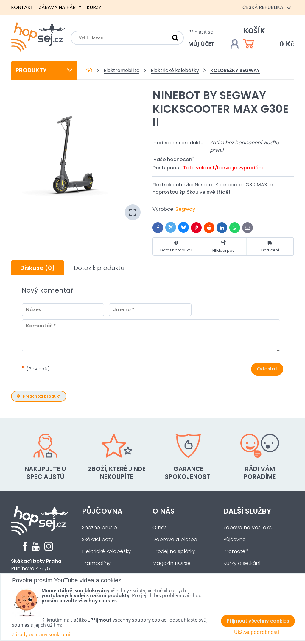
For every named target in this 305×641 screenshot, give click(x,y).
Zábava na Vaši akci (248, 527)
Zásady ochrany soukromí (41, 634)
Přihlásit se (200, 32)
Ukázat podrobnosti (256, 632)
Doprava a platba (174, 539)
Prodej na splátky (173, 551)
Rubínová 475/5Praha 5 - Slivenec (36, 568)
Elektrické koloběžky (106, 551)
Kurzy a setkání (241, 563)
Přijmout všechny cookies (258, 620)
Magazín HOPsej (172, 563)
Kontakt (22, 7)
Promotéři (235, 551)
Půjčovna (102, 511)
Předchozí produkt (39, 396)
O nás (163, 511)
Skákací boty (97, 539)
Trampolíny (96, 563)
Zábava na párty (60, 7)
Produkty (44, 70)
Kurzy (94, 7)
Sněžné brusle (99, 527)
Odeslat (267, 368)
